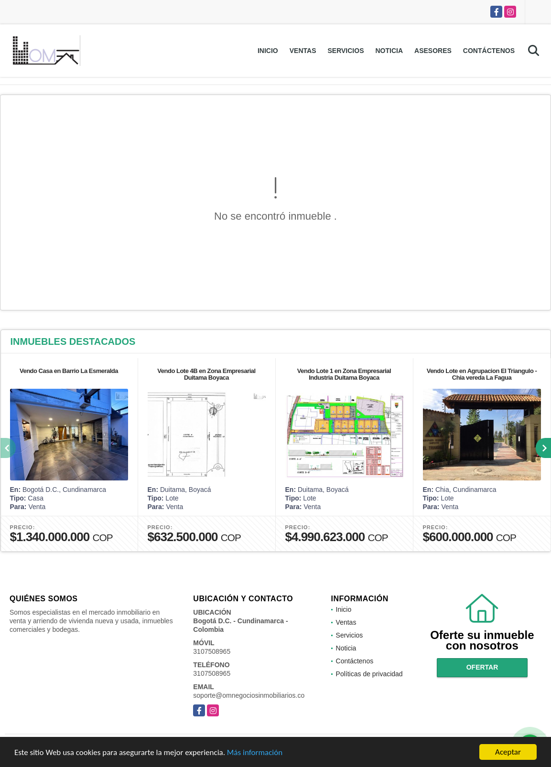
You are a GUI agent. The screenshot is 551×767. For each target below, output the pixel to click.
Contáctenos (489, 50)
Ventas (303, 50)
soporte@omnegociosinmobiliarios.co (248, 695)
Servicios (345, 50)
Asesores (433, 50)
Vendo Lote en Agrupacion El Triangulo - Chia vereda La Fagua (482, 374)
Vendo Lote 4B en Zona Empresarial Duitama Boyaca (206, 374)
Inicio (268, 50)
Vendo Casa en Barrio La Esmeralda (69, 370)
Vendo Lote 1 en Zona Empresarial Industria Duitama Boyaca (344, 374)
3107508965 (211, 651)
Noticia (389, 50)
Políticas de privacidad (369, 674)
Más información (254, 753)
